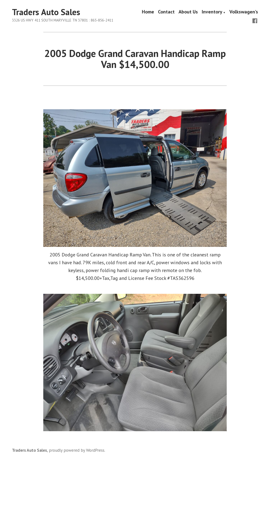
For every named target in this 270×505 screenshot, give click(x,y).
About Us (188, 12)
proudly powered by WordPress (76, 450)
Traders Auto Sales (46, 12)
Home (148, 12)
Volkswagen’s (243, 12)
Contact (166, 12)
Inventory (212, 12)
